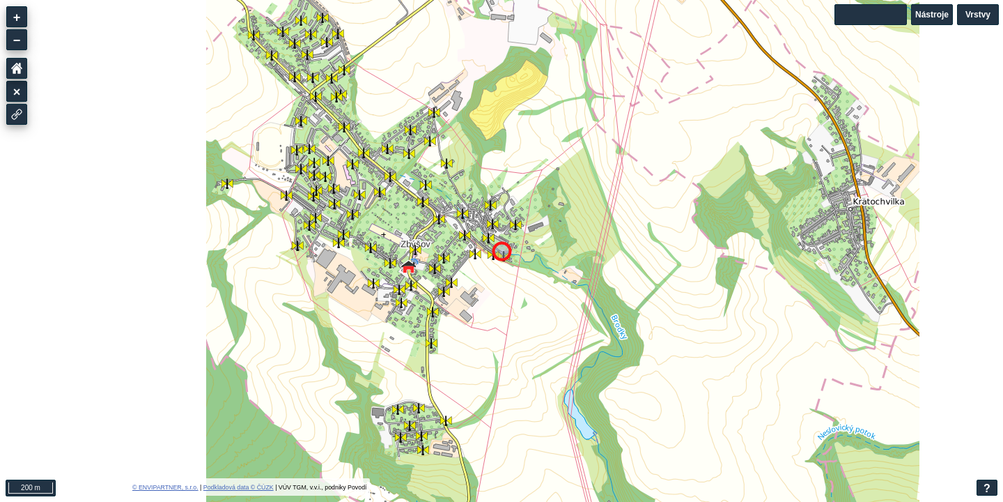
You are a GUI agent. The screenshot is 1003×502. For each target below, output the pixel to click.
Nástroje (932, 15)
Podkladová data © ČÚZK (238, 487)
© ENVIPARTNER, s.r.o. (165, 487)
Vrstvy (977, 15)
